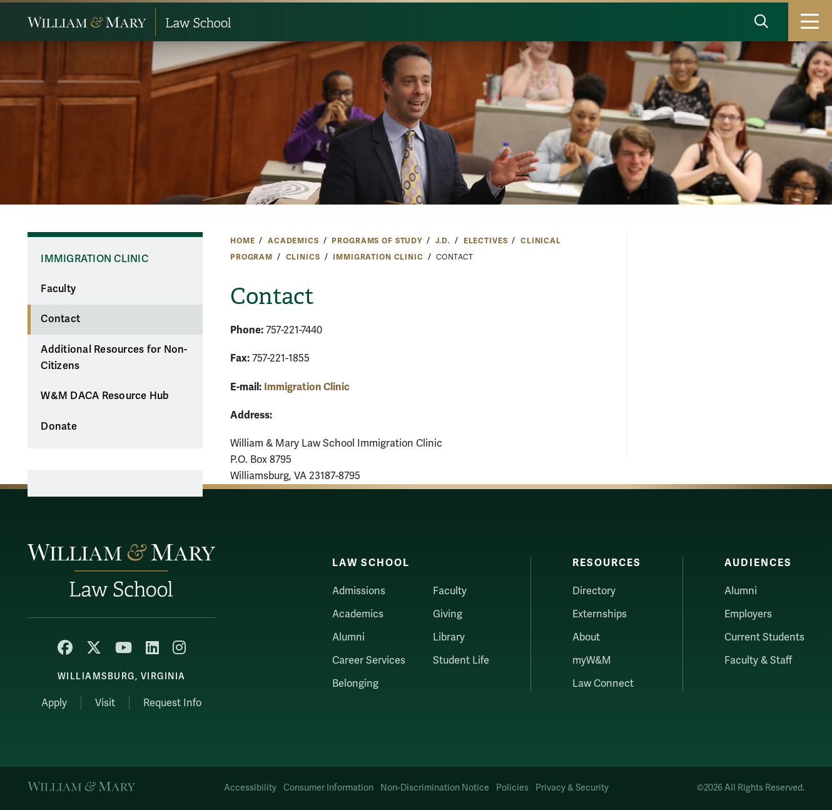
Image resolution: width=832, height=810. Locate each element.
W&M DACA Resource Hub (105, 396)
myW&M (591, 660)
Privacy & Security (572, 787)
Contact (60, 319)
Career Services (368, 660)
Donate (59, 426)
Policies (512, 787)
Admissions (358, 591)
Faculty (58, 289)
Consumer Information (328, 787)
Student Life (461, 660)
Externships (599, 614)
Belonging (355, 683)
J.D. (442, 241)
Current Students (764, 637)
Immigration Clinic (378, 257)
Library (449, 637)
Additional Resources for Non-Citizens (114, 358)
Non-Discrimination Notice (434, 787)
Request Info (172, 703)
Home (242, 241)
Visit (105, 703)
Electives (486, 241)
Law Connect (603, 683)
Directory (594, 591)
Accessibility (250, 787)
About (586, 637)
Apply (54, 703)
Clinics (303, 257)
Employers (748, 614)
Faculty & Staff (758, 660)
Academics (293, 241)
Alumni (348, 637)
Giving (447, 614)
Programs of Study (377, 241)
